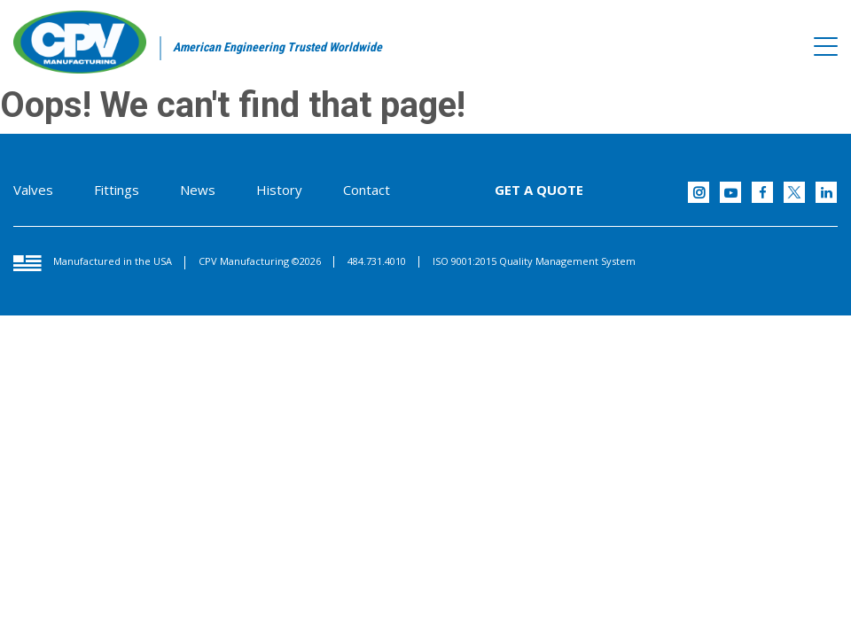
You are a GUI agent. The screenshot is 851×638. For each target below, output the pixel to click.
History (279, 190)
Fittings (116, 190)
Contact (366, 190)
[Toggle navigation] (826, 47)
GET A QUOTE (539, 189)
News (197, 190)
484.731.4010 (376, 261)
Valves (33, 190)
